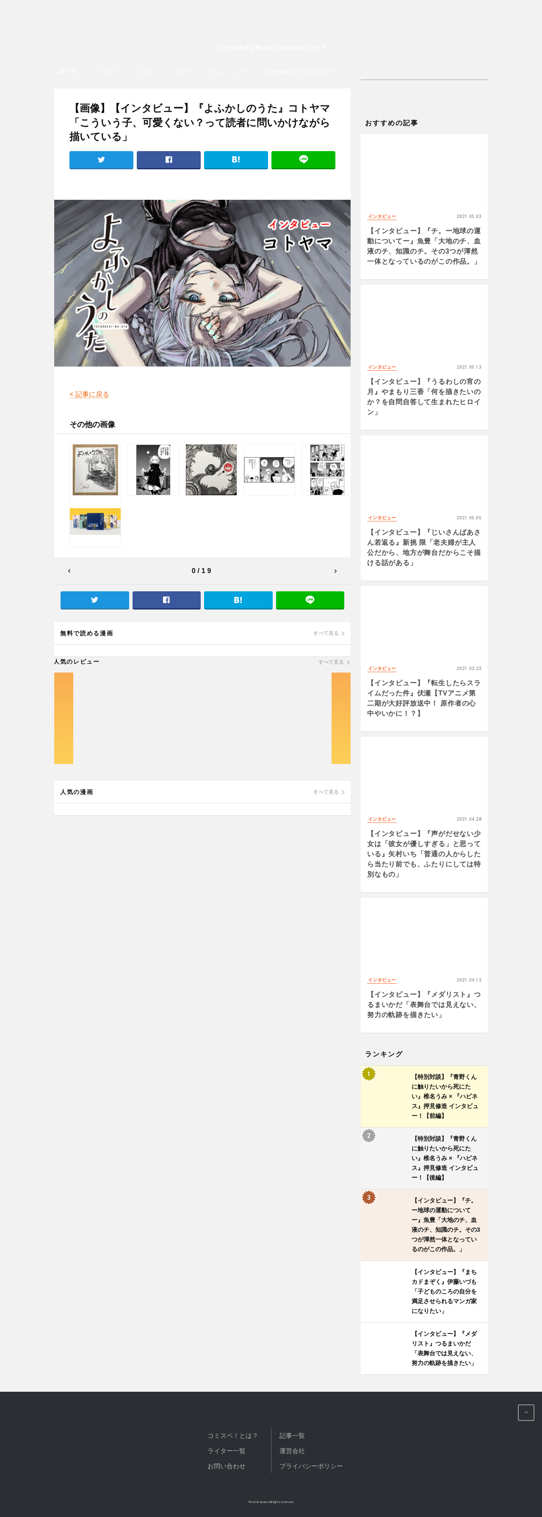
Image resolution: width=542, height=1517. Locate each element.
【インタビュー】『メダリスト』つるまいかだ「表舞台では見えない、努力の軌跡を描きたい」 (424, 1004)
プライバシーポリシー (311, 1466)
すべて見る (326, 633)
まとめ (146, 71)
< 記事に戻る (89, 394)
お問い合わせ (226, 1466)
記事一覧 (65, 71)
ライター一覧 (226, 1450)
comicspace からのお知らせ (299, 71)
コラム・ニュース (228, 71)
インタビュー (107, 71)
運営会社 (292, 1450)
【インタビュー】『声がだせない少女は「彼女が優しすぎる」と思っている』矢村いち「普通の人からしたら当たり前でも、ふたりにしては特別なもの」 (424, 854)
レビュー (180, 71)
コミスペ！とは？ (232, 1435)
